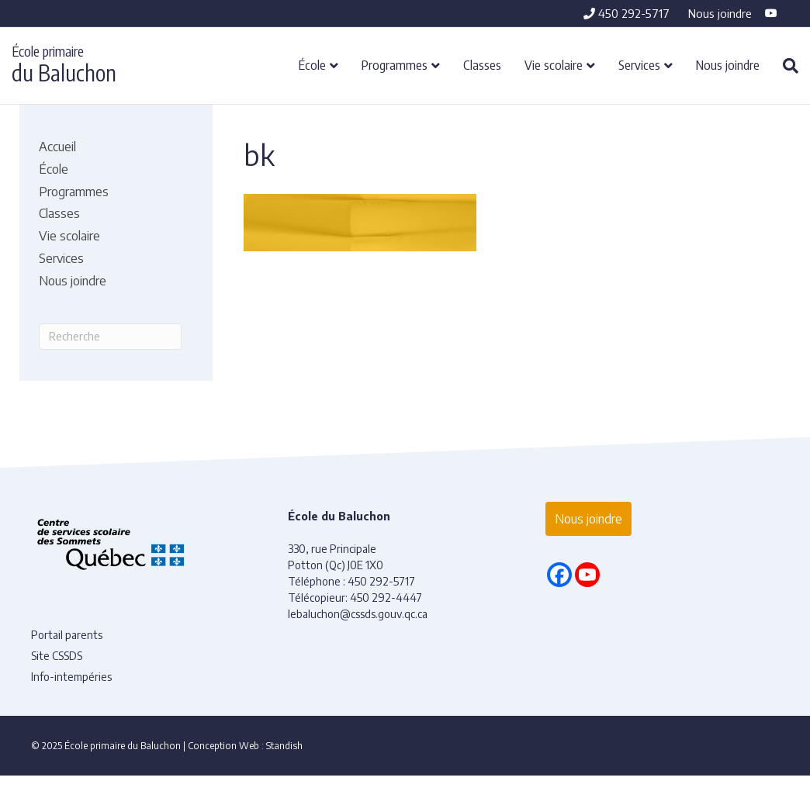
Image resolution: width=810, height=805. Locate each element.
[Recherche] (784, 66)
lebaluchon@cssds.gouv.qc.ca (358, 613)
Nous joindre (720, 13)
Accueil (57, 146)
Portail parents (66, 634)
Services (639, 64)
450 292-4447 (386, 597)
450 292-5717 (626, 13)
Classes (482, 64)
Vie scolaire (553, 64)
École (312, 64)
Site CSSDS (56, 655)
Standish (284, 745)
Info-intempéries (71, 676)
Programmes (395, 64)
